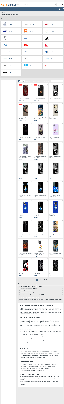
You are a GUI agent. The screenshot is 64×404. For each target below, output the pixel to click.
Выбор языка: (59, 0)
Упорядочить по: (46, 81)
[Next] (46, 280)
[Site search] (37, 4)
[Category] (18, 5)
